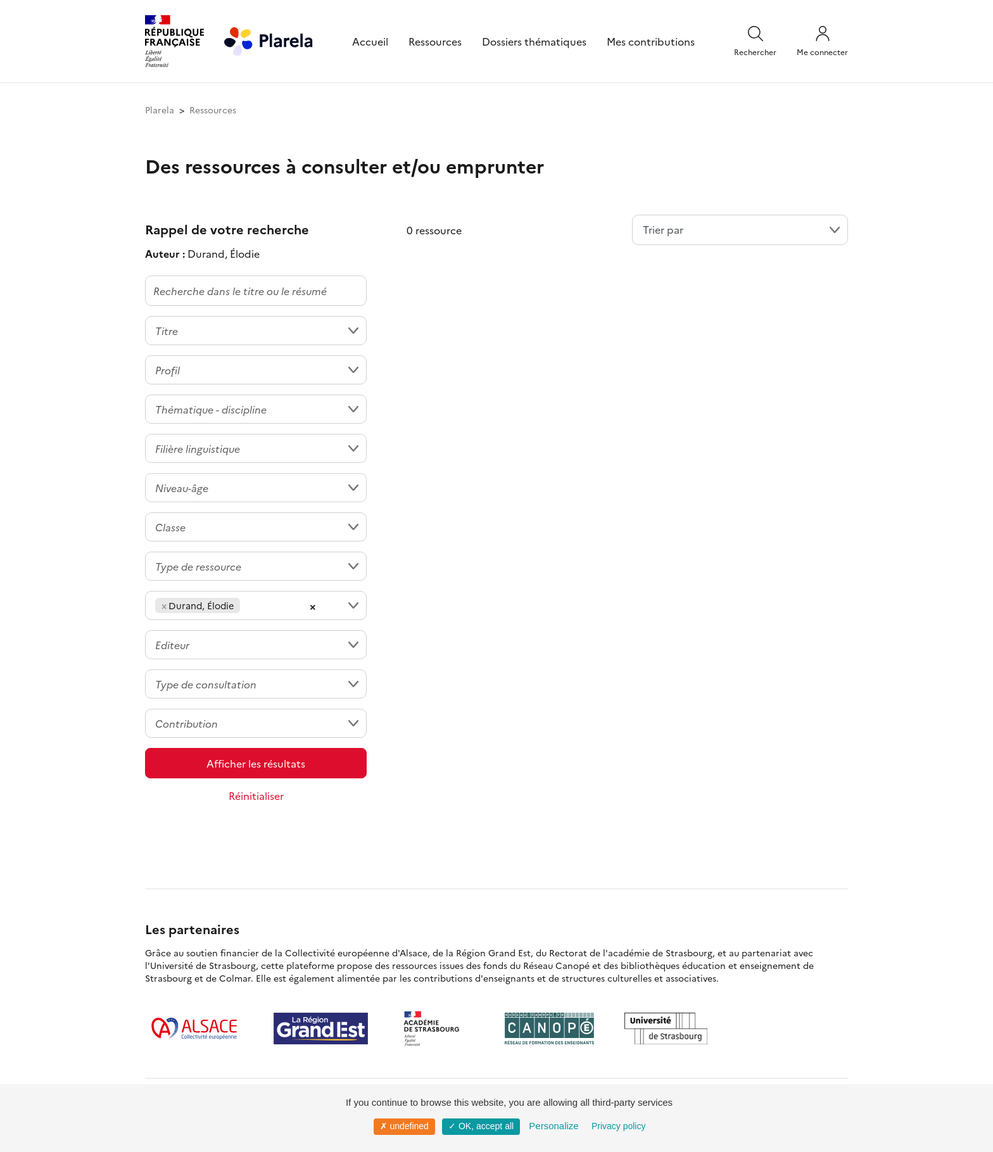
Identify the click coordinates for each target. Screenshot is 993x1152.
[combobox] (256, 330)
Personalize (553, 1125)
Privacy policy (618, 1126)
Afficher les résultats (255, 763)
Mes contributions (651, 41)
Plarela (159, 109)
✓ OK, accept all (481, 1126)
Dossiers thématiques (534, 41)
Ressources (435, 41)
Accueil (370, 41)
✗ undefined (404, 1126)
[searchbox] (247, 605)
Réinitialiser (256, 795)
